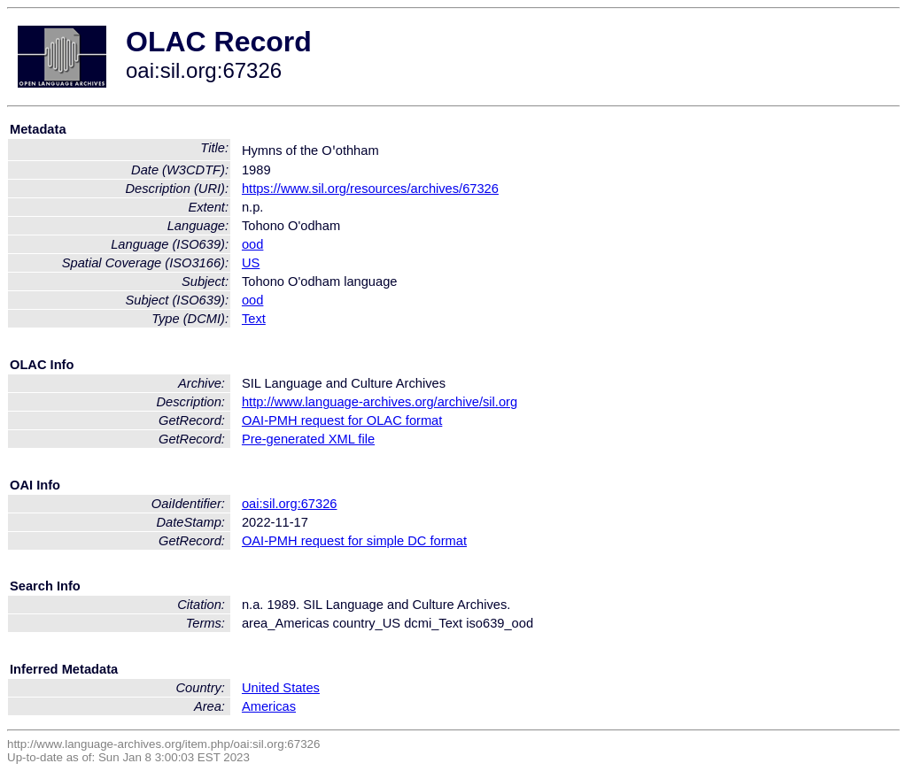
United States (281, 688)
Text (254, 319)
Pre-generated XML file (308, 439)
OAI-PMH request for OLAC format (342, 420)
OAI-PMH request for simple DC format (354, 541)
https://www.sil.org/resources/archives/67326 (370, 188)
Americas (269, 706)
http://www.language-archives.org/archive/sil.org (379, 402)
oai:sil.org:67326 (289, 504)
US (251, 263)
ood (252, 244)
